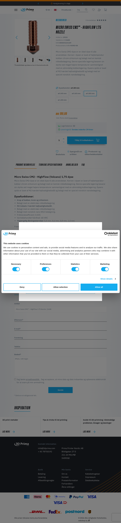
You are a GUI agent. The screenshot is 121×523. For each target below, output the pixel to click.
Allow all (99, 287)
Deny (22, 287)
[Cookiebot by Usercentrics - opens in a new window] (106, 234)
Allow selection (60, 287)
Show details (106, 279)
